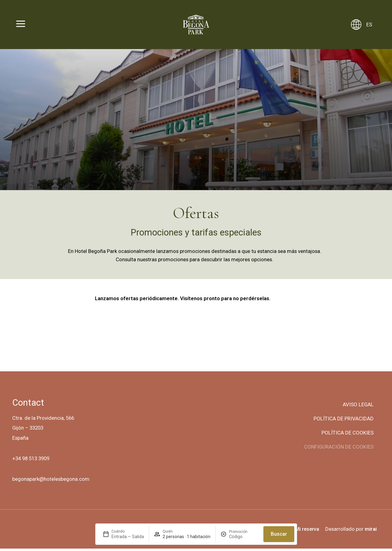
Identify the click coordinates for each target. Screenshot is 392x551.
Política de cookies (348, 435)
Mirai (371, 531)
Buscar (279, 534)
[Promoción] (243, 536)
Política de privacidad (344, 421)
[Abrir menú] (20, 24)
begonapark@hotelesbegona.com (50, 481)
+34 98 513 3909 (30, 461)
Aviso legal (358, 407)
